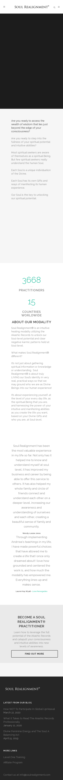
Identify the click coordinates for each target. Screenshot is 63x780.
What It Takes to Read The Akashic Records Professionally (28, 720)
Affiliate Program (12, 762)
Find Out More (34, 654)
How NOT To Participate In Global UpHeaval (29, 709)
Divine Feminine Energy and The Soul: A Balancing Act (26, 733)
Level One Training (14, 757)
